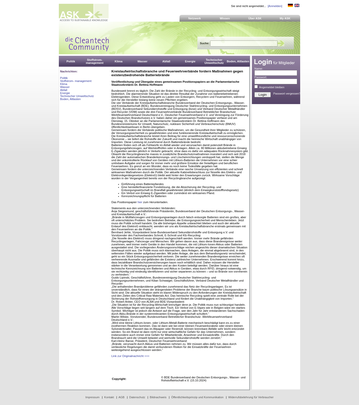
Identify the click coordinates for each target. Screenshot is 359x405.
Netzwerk (194, 18)
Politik (64, 77)
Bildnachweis (158, 397)
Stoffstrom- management (76, 80)
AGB (121, 397)
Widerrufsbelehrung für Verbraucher (251, 397)
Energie (65, 93)
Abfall (63, 90)
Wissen (225, 18)
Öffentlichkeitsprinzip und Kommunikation (197, 397)
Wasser (65, 86)
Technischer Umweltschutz (77, 96)
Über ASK (255, 18)
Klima (63, 83)
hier (140, 202)
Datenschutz (137, 397)
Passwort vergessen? (287, 93)
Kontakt (109, 397)
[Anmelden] (275, 6)
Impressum (92, 397)
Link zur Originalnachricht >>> (130, 355)
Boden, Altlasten (70, 99)
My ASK (285, 18)
